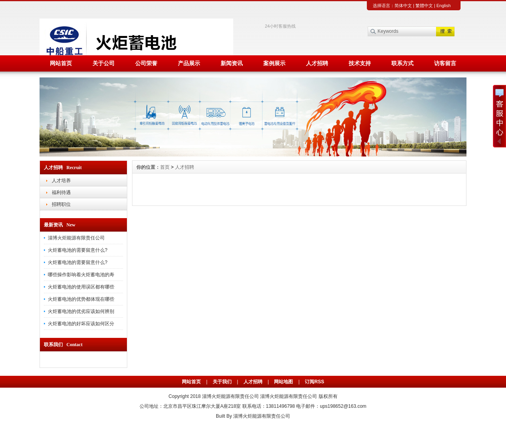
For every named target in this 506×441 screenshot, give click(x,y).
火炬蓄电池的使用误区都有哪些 (81, 287)
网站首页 (61, 63)
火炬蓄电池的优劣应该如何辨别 (81, 311)
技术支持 (360, 63)
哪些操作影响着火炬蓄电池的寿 (81, 274)
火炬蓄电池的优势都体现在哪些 (81, 299)
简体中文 (403, 5)
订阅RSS (314, 381)
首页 (165, 167)
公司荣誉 (146, 63)
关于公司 (104, 63)
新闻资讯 (232, 63)
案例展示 (274, 63)
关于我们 (222, 381)
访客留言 (445, 63)
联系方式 (402, 63)
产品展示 (189, 63)
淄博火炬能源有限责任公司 (76, 238)
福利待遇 (61, 192)
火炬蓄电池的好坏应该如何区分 (81, 323)
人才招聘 (317, 63)
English (443, 5)
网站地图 (283, 381)
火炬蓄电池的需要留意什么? (78, 250)
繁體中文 (424, 5)
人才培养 (61, 180)
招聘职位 (61, 204)
